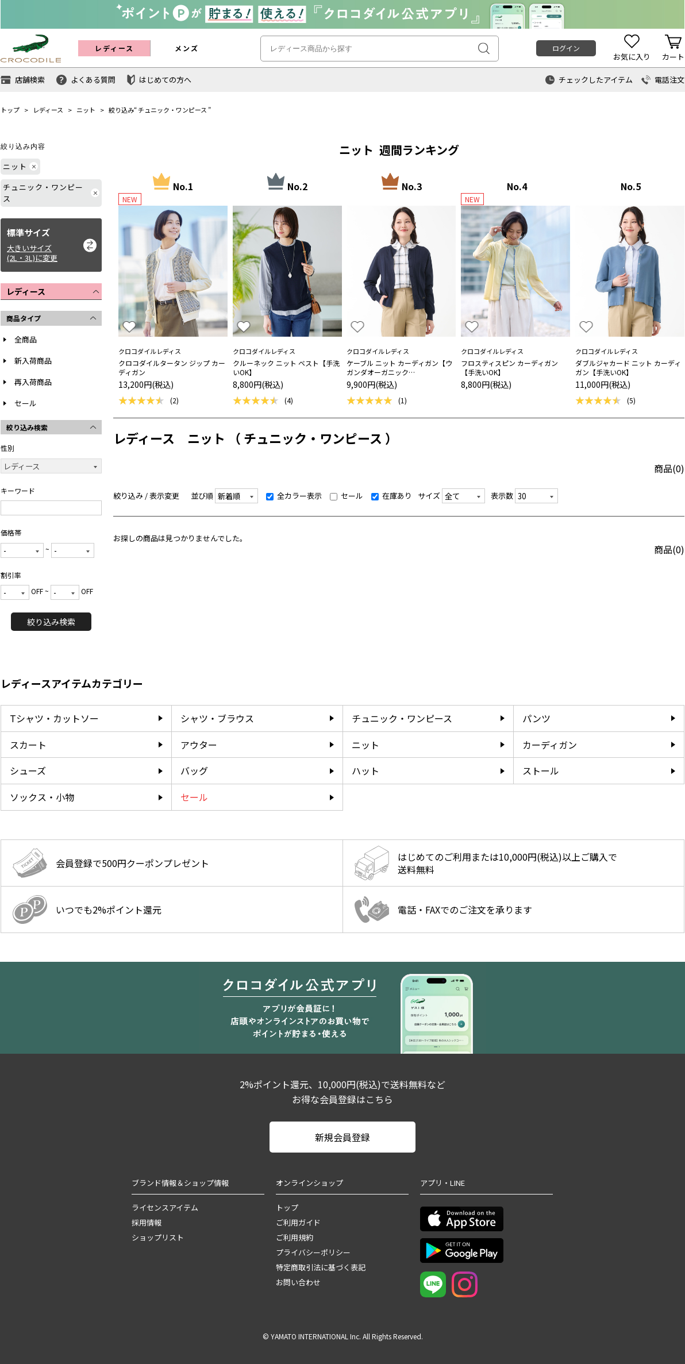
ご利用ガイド (298, 1222)
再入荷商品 (33, 381)
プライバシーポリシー (313, 1252)
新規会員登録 (342, 1137)
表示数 (502, 495)
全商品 (25, 339)
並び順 (202, 495)
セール (25, 403)
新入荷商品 (33, 360)
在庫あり (391, 495)
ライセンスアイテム (165, 1207)
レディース (48, 109)
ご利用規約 (294, 1237)
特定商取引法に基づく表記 (320, 1267)
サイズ (429, 495)
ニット (85, 109)
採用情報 (146, 1222)
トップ (10, 109)
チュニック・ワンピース (172, 109)
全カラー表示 (294, 495)
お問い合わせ (298, 1282)
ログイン (566, 48)
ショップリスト (158, 1237)
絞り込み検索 (51, 621)
